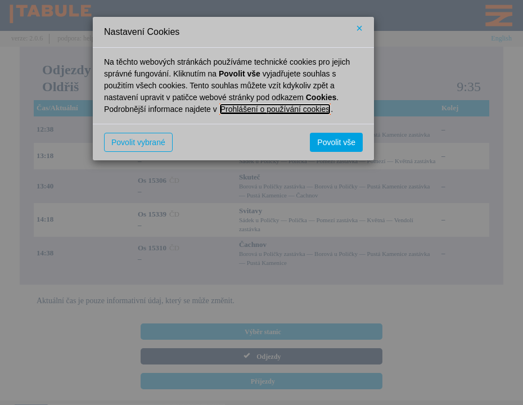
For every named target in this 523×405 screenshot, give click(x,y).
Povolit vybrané (138, 142)
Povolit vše (336, 142)
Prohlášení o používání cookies (275, 109)
